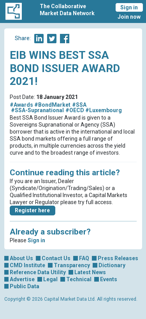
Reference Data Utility (38, 272)
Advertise (22, 279)
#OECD (74, 110)
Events (108, 279)
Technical (78, 279)
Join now (129, 17)
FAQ (84, 258)
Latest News (90, 272)
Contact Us (56, 258)
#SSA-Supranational (37, 110)
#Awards (21, 105)
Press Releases (118, 258)
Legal (50, 279)
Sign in (129, 7)
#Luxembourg (103, 110)
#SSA (79, 105)
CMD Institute (27, 265)
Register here (32, 210)
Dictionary (112, 265)
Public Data (24, 286)
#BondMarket (52, 105)
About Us (21, 258)
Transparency (72, 265)
